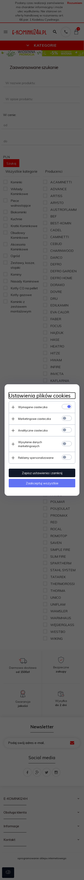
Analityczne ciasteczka (33, 430)
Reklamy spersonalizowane (36, 457)
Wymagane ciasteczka (32, 407)
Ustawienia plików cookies (39, 396)
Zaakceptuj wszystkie (42, 483)
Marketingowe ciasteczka (34, 418)
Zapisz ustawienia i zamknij (42, 473)
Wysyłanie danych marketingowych (30, 444)
